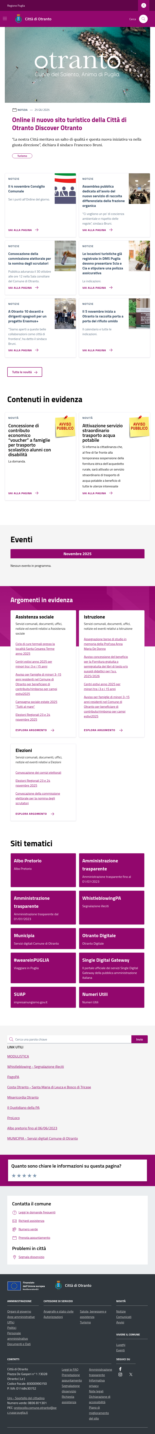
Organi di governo (19, 1311)
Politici (11, 1327)
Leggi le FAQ (70, 1369)
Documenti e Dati (19, 1344)
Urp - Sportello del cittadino (26, 1398)
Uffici (10, 1322)
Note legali (96, 1391)
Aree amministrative (21, 1316)
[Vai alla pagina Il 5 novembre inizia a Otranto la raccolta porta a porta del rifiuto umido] (96, 348)
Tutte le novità (24, 372)
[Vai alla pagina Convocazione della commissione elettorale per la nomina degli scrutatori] (22, 286)
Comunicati (123, 1316)
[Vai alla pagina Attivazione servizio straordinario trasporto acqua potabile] (96, 491)
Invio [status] (139, 1039)
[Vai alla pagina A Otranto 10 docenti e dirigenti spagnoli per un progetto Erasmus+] (22, 348)
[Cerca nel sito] (143, 19)
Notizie (121, 1311)
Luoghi (120, 1344)
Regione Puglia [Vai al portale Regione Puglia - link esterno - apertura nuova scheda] (16, 5)
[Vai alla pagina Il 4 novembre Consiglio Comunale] (22, 228)
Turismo (85, 1322)
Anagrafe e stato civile (58, 1311)
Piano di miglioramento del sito (99, 1413)
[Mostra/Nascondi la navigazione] (4, 18)
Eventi (120, 1350)
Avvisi (120, 1322)
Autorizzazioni (53, 1316)
